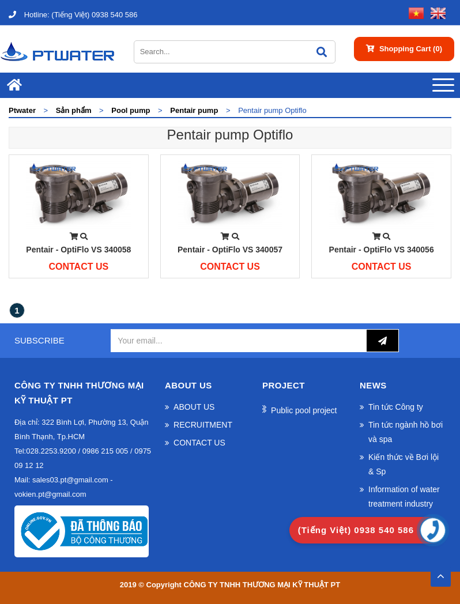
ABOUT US (194, 407)
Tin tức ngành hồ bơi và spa (405, 432)
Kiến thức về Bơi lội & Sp (403, 464)
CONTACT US (199, 442)
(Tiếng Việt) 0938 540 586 (73, 14)
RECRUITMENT (203, 424)
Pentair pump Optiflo (230, 134)
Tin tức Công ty (395, 407)
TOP (440, 573)
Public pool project (304, 410)
